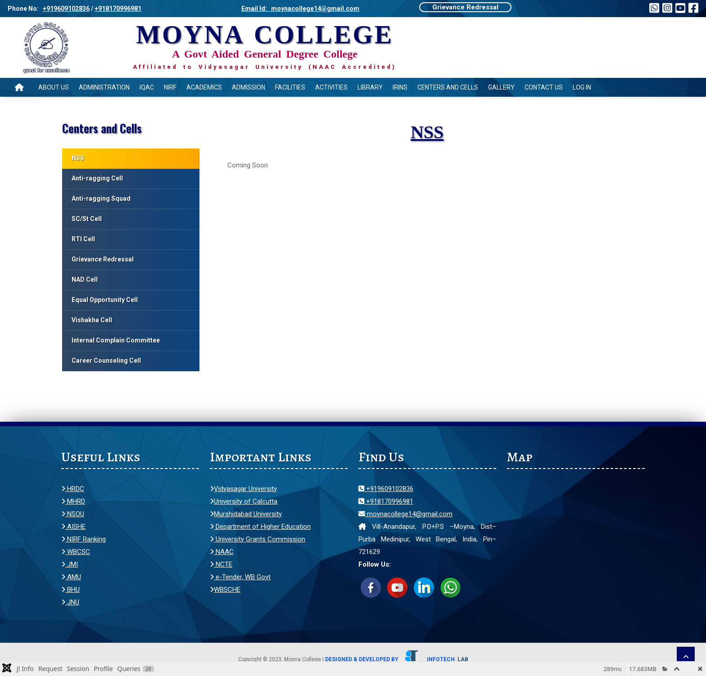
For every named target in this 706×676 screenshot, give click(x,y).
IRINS (400, 87)
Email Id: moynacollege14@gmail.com (300, 8)
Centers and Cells (447, 87)
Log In (582, 87)
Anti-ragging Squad (101, 198)
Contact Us (544, 87)
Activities (331, 87)
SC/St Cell (87, 218)
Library (370, 87)
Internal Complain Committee (116, 340)
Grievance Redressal (465, 7)
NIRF (170, 87)
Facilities (290, 87)
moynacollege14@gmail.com (405, 514)
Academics (204, 87)
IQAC (147, 87)
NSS (78, 158)
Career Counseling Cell (106, 360)
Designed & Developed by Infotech (396, 659)
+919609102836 (66, 8)
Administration (104, 87)
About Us (53, 87)
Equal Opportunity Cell (105, 299)
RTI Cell (83, 239)
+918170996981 (118, 8)
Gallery (501, 87)
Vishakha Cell (92, 320)
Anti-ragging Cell (97, 178)
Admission (248, 87)
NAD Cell (85, 279)
